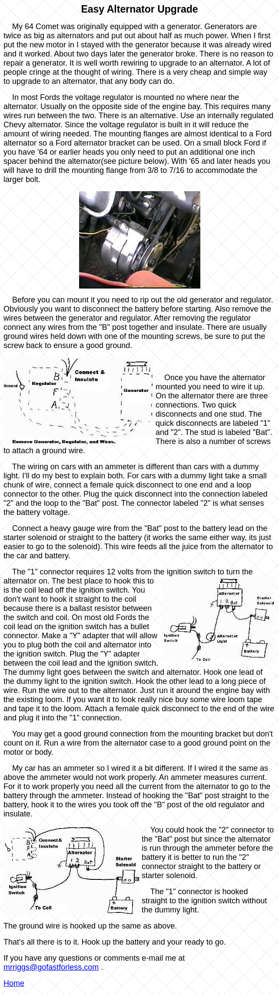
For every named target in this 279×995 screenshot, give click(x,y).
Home (13, 983)
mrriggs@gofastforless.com (51, 967)
